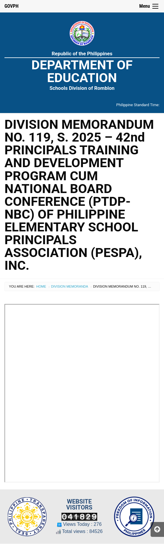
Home (41, 286)
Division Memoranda (69, 286)
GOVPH (11, 6)
